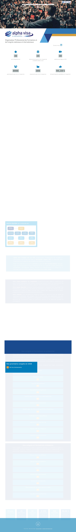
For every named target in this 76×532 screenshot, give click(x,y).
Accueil (24, 5)
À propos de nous (31, 5)
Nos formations (41, 5)
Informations (49, 5)
